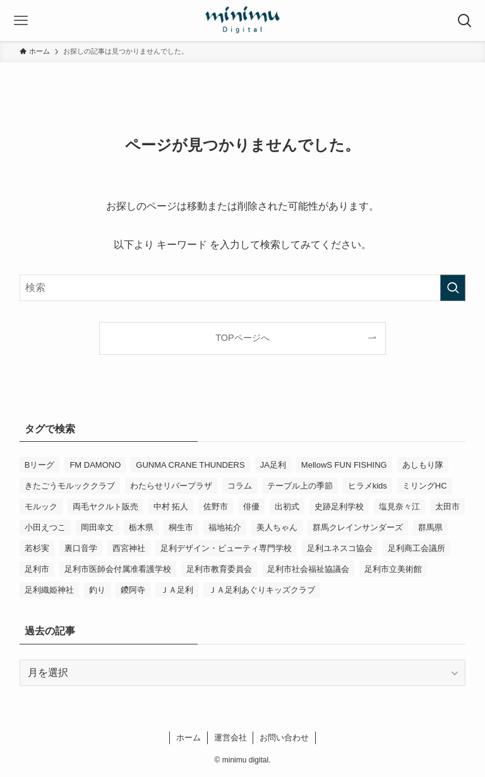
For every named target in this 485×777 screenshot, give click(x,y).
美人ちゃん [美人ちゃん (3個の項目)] (276, 527)
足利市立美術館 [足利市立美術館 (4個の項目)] (393, 569)
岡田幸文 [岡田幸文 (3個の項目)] (97, 527)
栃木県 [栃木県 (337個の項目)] (141, 527)
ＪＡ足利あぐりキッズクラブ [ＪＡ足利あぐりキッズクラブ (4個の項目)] (261, 590)
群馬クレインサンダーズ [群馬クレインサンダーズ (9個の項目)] (358, 527)
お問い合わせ (284, 737)
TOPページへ (242, 338)
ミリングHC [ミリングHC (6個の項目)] (424, 485)
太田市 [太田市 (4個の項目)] (447, 506)
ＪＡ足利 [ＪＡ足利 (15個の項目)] (176, 590)
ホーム (188, 737)
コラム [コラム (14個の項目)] (239, 485)
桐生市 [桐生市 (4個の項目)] (181, 527)
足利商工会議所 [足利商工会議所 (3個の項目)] (416, 548)
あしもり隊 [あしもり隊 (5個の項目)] (422, 465)
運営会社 (230, 737)
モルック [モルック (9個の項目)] (41, 506)
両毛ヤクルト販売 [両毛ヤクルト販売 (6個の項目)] (105, 506)
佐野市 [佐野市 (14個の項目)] (215, 506)
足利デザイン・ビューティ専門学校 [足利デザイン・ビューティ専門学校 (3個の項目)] (226, 548)
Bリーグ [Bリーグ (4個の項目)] (40, 465)
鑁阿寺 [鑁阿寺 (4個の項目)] (133, 590)
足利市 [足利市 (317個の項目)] (37, 569)
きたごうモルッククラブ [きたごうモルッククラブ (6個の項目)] (70, 485)
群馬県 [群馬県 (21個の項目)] (430, 527)
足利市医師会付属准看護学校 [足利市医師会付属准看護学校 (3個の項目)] (117, 569)
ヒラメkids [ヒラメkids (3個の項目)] (367, 485)
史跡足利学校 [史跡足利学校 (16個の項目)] (339, 506)
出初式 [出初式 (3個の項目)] (287, 506)
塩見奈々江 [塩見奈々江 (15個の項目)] (399, 506)
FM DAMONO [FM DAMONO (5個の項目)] (95, 465)
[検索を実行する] (452, 288)
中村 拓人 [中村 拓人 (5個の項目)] (171, 506)
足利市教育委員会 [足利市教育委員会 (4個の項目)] (219, 569)
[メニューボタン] (20, 20)
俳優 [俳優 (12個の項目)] (251, 506)
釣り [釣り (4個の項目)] (97, 590)
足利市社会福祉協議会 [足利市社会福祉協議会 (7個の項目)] (308, 569)
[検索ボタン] (464, 20)
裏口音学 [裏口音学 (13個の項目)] (80, 548)
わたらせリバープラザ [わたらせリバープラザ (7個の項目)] (171, 485)
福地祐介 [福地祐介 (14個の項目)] (224, 527)
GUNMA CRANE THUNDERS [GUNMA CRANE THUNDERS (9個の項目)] (190, 465)
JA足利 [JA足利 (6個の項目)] (273, 465)
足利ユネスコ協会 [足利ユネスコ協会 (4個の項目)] (340, 548)
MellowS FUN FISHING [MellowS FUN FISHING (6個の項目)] (344, 465)
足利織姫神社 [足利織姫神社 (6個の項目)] (49, 590)
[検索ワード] (243, 288)
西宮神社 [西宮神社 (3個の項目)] (128, 548)
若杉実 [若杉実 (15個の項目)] (37, 548)
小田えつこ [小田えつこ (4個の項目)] (45, 527)
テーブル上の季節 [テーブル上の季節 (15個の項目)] (300, 485)
